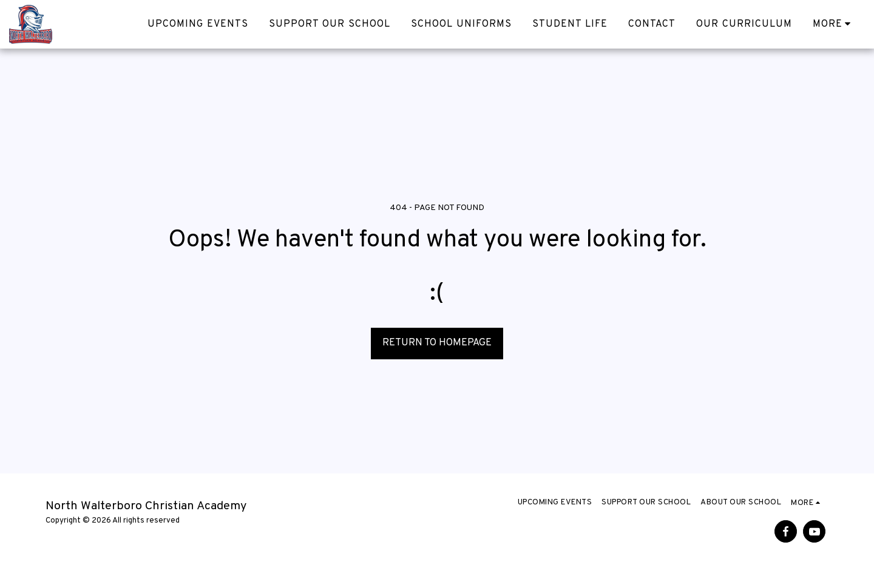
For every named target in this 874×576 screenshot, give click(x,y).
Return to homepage (437, 342)
